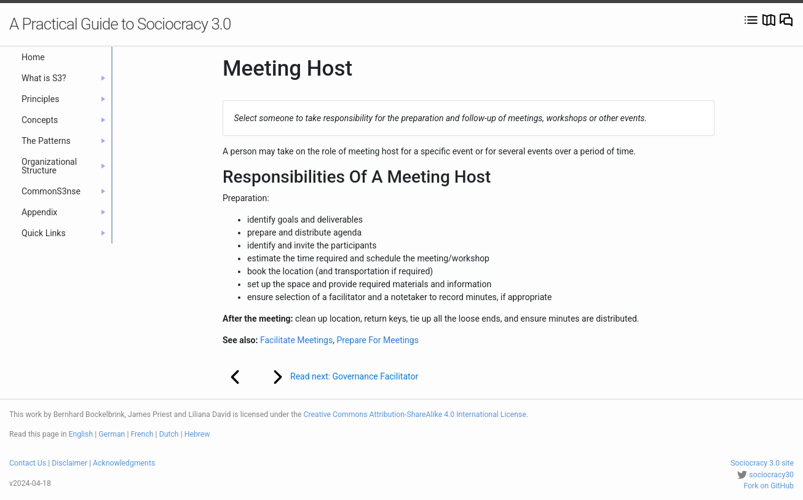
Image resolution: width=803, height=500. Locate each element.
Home (33, 57)
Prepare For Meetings (377, 340)
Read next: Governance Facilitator (337, 377)
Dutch (169, 434)
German (111, 434)
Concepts (63, 120)
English (81, 434)
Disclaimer (69, 463)
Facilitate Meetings (296, 340)
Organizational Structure (63, 166)
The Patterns (63, 141)
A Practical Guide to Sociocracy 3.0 (120, 24)
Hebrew (197, 434)
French (141, 434)
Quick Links (63, 233)
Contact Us (27, 463)
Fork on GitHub (768, 486)
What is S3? (63, 78)
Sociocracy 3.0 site (762, 463)
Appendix (63, 212)
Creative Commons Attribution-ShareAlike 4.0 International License (415, 414)
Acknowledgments (124, 463)
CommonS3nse (63, 191)
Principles (63, 99)
